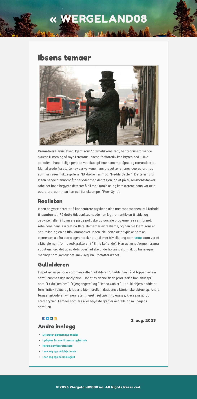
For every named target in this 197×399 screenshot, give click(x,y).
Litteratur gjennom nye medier (60, 335)
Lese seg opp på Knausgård (58, 357)
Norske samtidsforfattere (57, 346)
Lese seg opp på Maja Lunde (59, 351)
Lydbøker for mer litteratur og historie (64, 340)
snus (138, 237)
